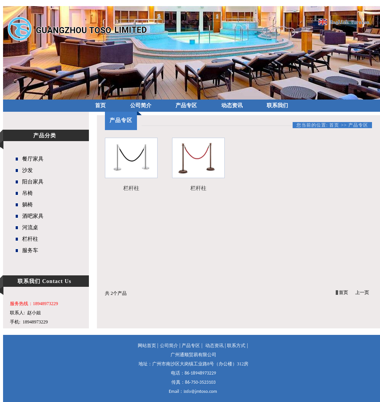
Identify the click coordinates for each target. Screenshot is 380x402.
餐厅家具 (32, 159)
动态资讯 (232, 105)
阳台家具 (32, 182)
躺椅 (27, 204)
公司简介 (140, 105)
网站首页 (147, 345)
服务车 (30, 250)
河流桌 (30, 227)
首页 (100, 105)
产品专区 (186, 105)
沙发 (27, 170)
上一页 (362, 292)
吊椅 (27, 193)
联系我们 (277, 105)
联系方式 (236, 345)
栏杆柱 (30, 239)
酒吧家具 (32, 216)
